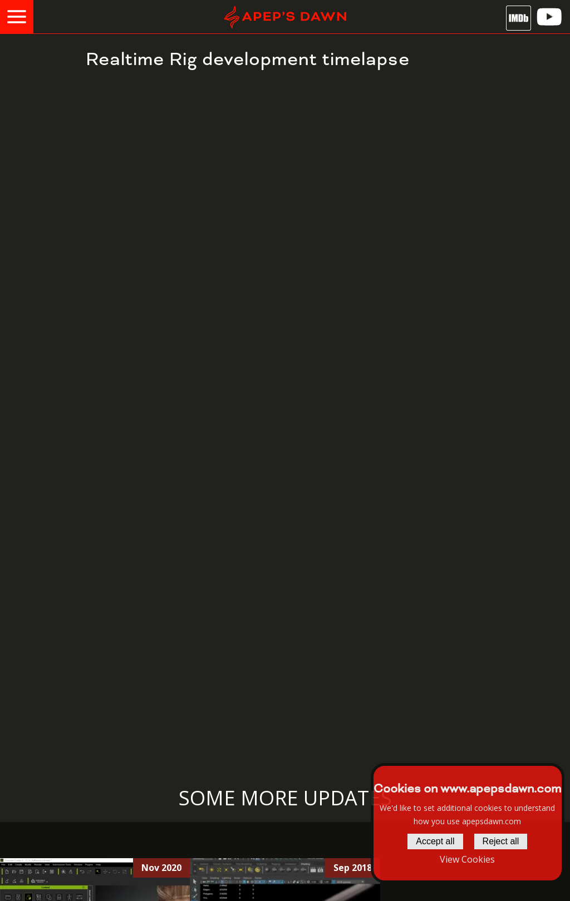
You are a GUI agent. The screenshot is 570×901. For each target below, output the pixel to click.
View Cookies (467, 859)
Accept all (435, 841)
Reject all (501, 841)
